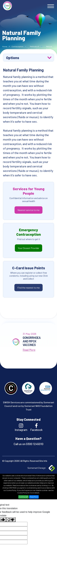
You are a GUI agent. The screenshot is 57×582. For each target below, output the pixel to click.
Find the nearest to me (28, 287)
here (49, 485)
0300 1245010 (34, 444)
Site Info (43, 461)
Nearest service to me (28, 210)
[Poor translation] (11, 519)
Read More (34, 497)
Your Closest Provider (28, 248)
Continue (23, 497)
